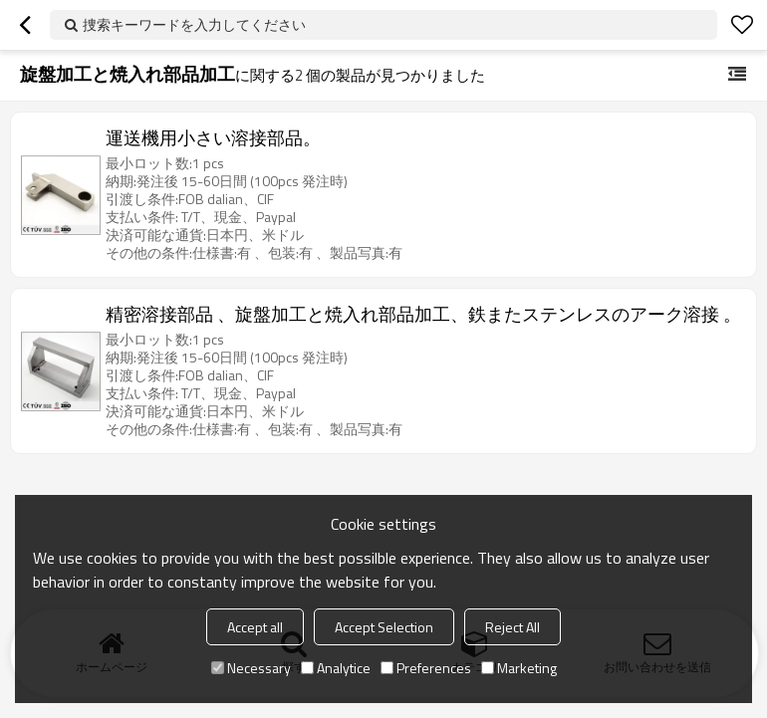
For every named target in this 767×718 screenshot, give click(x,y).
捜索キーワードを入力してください (194, 24)
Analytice (336, 667)
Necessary (251, 667)
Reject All (512, 626)
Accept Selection (384, 626)
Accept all (255, 626)
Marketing (519, 667)
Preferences (426, 667)
